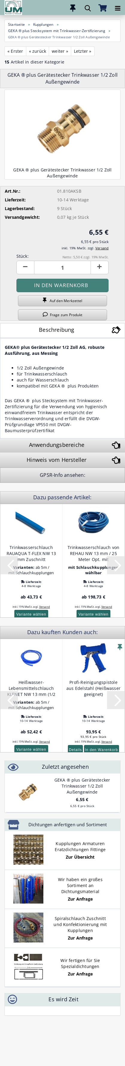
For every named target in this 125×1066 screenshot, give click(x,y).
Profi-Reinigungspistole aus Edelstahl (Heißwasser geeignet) (93, 688)
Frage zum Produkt (62, 314)
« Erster (15, 51)
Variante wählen (31, 614)
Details (75, 750)
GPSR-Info (52, 475)
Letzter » (83, 51)
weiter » (60, 51)
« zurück (37, 51)
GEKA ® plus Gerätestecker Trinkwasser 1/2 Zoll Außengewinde (82, 786)
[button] (25, 267)
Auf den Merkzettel (62, 300)
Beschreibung (56, 329)
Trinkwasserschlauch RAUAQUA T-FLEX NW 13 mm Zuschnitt (31, 553)
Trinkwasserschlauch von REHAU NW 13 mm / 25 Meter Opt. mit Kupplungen (94, 554)
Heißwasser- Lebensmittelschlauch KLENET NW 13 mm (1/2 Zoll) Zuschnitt (31, 688)
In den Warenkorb (101, 750)
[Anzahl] (62, 267)
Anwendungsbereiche (57, 444)
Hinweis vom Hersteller (56, 459)
